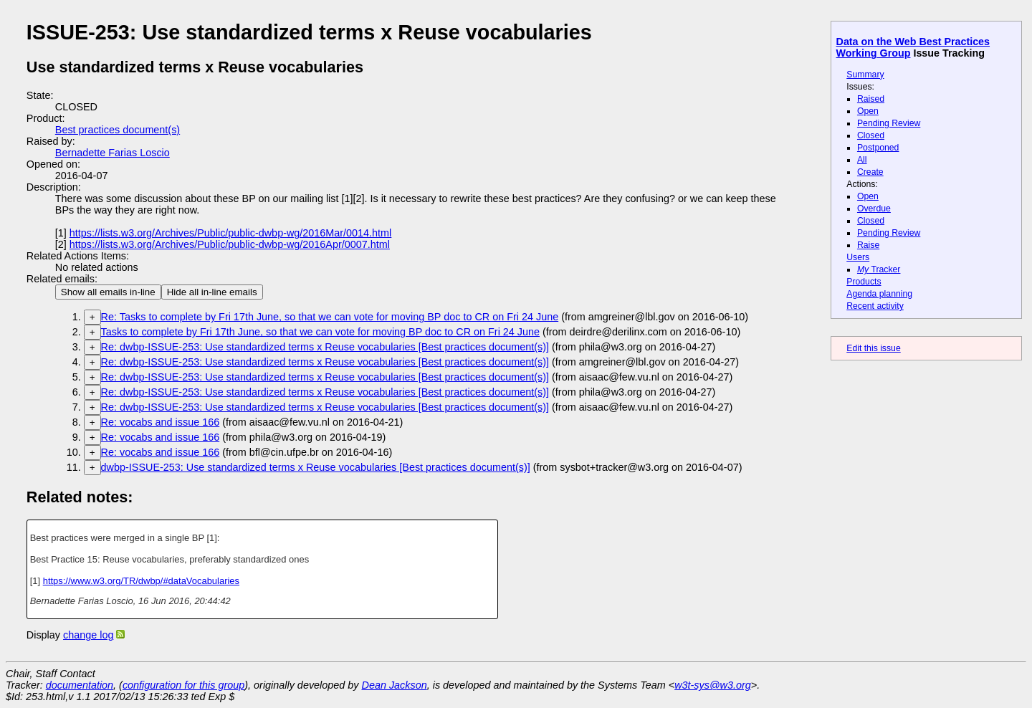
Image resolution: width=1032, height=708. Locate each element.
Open (868, 111)
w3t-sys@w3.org (712, 685)
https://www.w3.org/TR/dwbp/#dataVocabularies (141, 580)
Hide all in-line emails (212, 292)
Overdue (874, 209)
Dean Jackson (394, 685)
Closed (870, 135)
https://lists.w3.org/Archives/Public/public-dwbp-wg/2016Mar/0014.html (231, 233)
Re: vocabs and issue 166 (160, 422)
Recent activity (875, 306)
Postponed (878, 148)
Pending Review (888, 123)
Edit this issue (873, 348)
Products (863, 282)
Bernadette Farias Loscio (112, 152)
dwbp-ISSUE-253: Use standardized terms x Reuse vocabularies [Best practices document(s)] (315, 467)
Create (870, 172)
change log (88, 635)
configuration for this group (183, 685)
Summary (865, 75)
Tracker (879, 269)
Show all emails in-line (108, 292)
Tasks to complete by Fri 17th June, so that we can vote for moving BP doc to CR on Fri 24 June (320, 332)
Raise (868, 245)
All (862, 160)
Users (857, 257)
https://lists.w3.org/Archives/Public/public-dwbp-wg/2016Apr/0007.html (230, 244)
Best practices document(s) (117, 129)
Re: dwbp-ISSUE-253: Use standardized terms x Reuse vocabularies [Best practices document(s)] (325, 347)
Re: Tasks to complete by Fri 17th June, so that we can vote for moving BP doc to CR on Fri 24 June (330, 316)
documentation (79, 685)
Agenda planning (879, 294)
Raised (870, 99)
